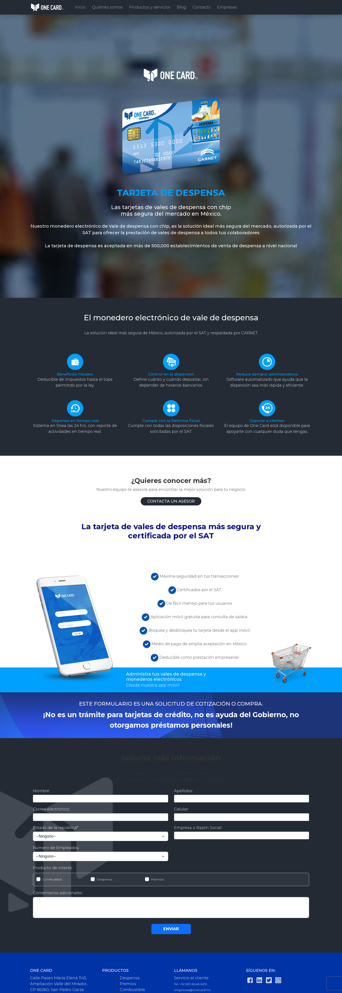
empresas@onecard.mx (192, 990)
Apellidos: (183, 790)
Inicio (80, 7)
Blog (181, 7)
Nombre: (41, 790)
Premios (157, 879)
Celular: (181, 809)
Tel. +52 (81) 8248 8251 (190, 984)
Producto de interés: (53, 867)
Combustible (52, 879)
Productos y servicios (149, 7)
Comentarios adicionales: (58, 893)
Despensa (104, 879)
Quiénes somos (107, 7)
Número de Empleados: (56, 847)
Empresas (227, 7)
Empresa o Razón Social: (198, 827)
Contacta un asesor (171, 501)
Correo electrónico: (51, 809)
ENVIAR (171, 928)
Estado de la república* (55, 827)
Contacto (202, 7)
